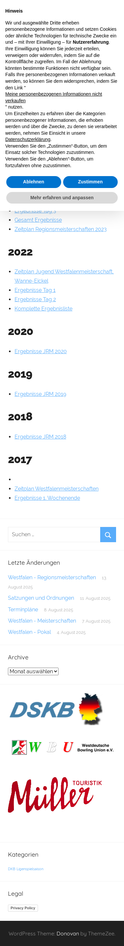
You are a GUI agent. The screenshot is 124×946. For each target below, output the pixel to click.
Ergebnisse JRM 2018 (40, 437)
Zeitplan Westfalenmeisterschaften (57, 489)
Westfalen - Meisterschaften (42, 621)
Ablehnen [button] (33, 181)
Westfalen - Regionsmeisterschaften (52, 577)
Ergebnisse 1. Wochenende (47, 498)
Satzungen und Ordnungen (41, 598)
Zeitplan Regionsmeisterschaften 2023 (61, 229)
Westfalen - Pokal (29, 632)
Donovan (68, 933)
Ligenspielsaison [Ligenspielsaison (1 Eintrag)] (30, 869)
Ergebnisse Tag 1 (35, 290)
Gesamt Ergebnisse (38, 220)
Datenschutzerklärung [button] (27, 139)
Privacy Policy (23, 908)
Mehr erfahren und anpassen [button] (62, 197)
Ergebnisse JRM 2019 (40, 394)
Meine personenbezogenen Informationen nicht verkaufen (53, 97)
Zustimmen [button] (90, 181)
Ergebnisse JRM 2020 (41, 351)
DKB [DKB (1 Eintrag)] (11, 869)
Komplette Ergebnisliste (43, 309)
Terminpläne (23, 609)
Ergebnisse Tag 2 (35, 299)
